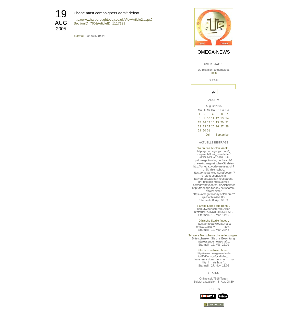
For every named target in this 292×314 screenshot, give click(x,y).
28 (227, 126)
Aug (61, 23)
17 (208, 122)
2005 (61, 28)
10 (208, 118)
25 (212, 126)
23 (204, 126)
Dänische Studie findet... (213, 220)
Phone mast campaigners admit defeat (106, 13)
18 (212, 122)
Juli (208, 134)
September (223, 134)
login (214, 72)
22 (199, 126)
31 (208, 130)
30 (204, 130)
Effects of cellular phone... (213, 250)
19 (61, 13)
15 (199, 122)
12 (217, 118)
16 (204, 122)
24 (208, 126)
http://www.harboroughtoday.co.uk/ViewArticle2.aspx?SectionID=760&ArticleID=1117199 (113, 21)
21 (227, 122)
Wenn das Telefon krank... (213, 148)
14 (227, 118)
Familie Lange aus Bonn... (213, 205)
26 (217, 126)
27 (222, 126)
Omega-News (213, 52)
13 (222, 118)
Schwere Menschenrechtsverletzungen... (213, 235)
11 (212, 118)
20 (222, 122)
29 (199, 130)
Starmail (79, 35)
